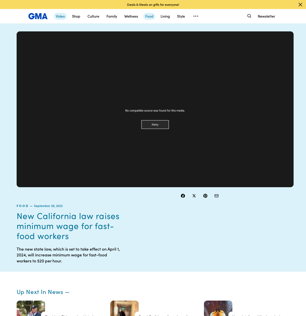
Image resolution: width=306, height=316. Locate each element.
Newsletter (266, 16)
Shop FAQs (213, 242)
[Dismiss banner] (300, 4)
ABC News (213, 249)
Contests (133, 242)
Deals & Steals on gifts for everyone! (153, 4)
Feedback (173, 278)
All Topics (212, 271)
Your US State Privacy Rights (181, 244)
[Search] (249, 16)
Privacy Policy (137, 257)
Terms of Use (136, 249)
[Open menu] (196, 16)
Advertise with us (139, 285)
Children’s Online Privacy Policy (139, 276)
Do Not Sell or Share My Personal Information (143, 265)
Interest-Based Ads (179, 253)
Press (170, 271)
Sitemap (251, 242)
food (186, 42)
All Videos (213, 264)
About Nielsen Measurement (176, 262)
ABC (209, 257)
